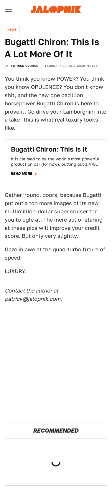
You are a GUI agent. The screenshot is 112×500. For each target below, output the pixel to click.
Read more (21, 173)
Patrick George (24, 65)
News (12, 29)
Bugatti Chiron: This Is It (49, 149)
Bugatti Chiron (55, 103)
